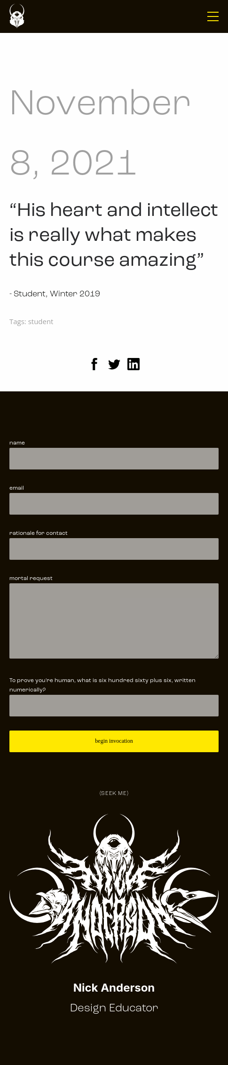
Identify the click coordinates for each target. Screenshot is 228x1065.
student (41, 321)
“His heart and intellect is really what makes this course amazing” (113, 235)
